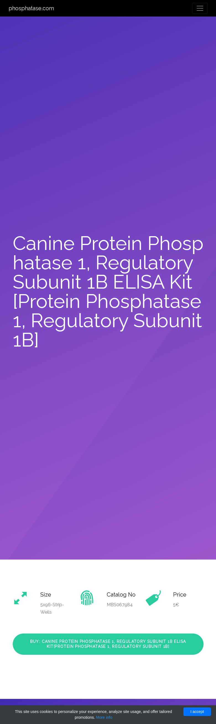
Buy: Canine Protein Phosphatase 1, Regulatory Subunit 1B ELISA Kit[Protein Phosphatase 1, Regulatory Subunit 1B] (108, 644)
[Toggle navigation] (200, 8)
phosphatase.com (31, 8)
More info (104, 717)
